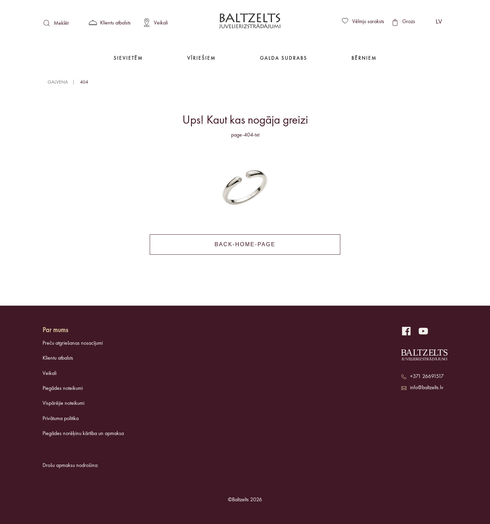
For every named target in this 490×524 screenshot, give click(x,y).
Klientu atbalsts (58, 358)
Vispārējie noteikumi (63, 403)
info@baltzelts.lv (426, 388)
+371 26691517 (427, 376)
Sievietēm (128, 58)
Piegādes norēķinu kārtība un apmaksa (83, 433)
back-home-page (244, 244)
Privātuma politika (61, 418)
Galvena (58, 82)
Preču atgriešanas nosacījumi (73, 343)
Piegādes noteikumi (63, 388)
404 (84, 82)
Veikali (49, 373)
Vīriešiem (201, 58)
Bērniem (364, 58)
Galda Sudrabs (283, 58)
